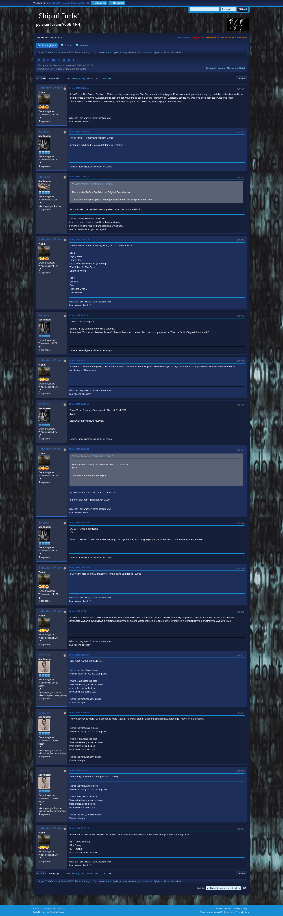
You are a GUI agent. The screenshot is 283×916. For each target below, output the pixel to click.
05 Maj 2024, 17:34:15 (79, 404)
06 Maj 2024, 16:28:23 (79, 828)
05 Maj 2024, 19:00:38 (79, 449)
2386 (74, 78)
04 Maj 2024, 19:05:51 (79, 88)
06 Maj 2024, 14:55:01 (79, 770)
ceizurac (44, 655)
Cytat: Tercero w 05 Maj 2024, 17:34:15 (93, 456)
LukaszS (44, 176)
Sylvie (156, 52)
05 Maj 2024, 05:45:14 (79, 239)
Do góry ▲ (245, 909)
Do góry (41, 874)
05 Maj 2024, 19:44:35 (79, 522)
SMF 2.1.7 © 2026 (41, 909)
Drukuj (242, 79)
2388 (89, 78)
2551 (104, 78)
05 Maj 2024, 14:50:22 (79, 360)
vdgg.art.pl (197, 37)
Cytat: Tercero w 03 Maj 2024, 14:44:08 (93, 184)
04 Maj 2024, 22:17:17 (79, 177)
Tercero (43, 131)
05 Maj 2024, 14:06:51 (79, 315)
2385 (67, 78)
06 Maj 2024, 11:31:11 (79, 611)
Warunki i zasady (231, 909)
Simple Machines (57, 909)
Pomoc (219, 909)
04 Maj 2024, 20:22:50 (79, 131)
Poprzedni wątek (215, 68)
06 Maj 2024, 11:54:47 (79, 655)
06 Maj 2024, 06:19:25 (79, 568)
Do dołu (41, 79)
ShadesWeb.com (57, 912)
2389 (95, 78)
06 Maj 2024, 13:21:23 (79, 712)
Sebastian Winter (50, 88)
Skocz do (200, 888)
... (63, 78)
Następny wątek (236, 68)
